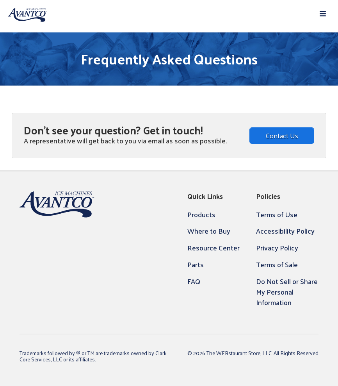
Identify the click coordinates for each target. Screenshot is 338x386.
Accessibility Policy (285, 230)
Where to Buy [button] (208, 230)
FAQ (193, 281)
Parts (195, 264)
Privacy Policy (277, 247)
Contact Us (281, 135)
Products (201, 214)
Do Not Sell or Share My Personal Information (287, 292)
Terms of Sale (277, 264)
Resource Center (213, 247)
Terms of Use (276, 214)
